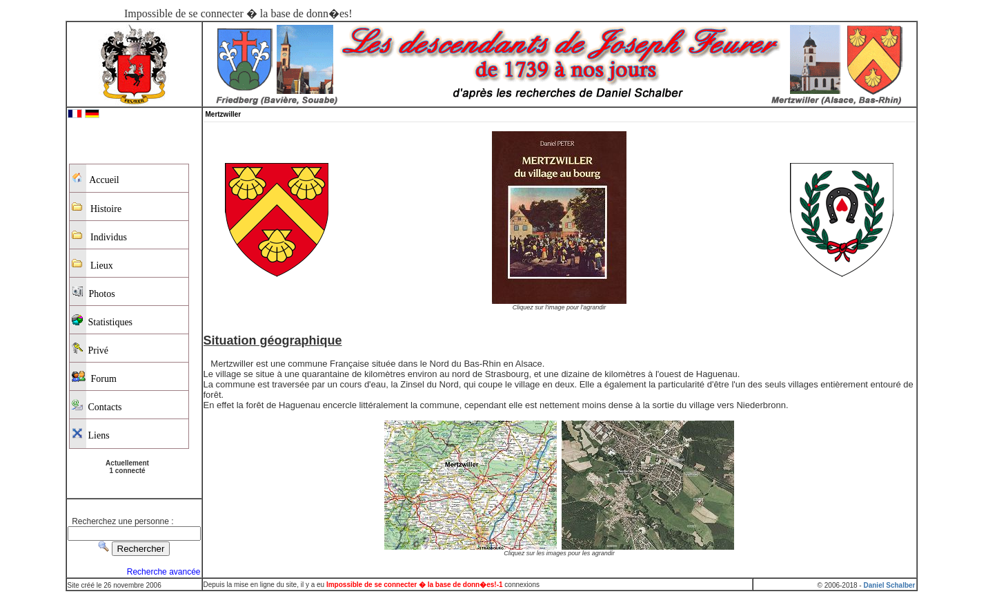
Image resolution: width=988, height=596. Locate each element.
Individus (99, 235)
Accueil (95, 179)
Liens (91, 434)
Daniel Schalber (889, 585)
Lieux (92, 264)
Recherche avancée (164, 572)
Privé (90, 349)
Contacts (97, 405)
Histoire (97, 207)
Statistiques (102, 320)
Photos (93, 292)
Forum (94, 377)
